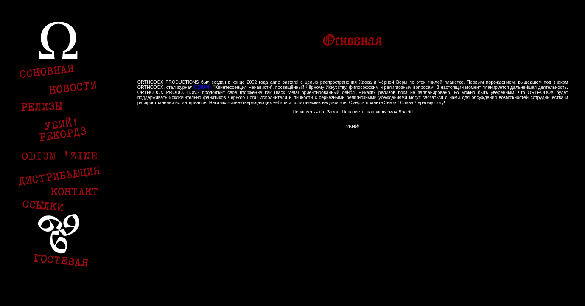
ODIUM (201, 87)
